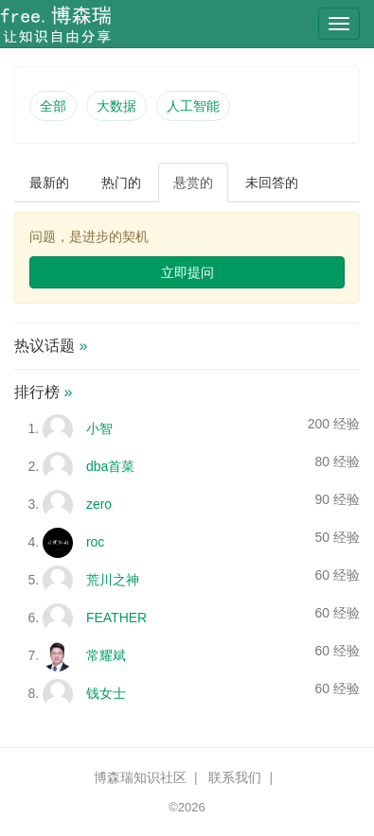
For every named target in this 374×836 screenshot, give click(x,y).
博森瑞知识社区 (140, 777)
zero (99, 504)
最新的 (49, 182)
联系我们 (234, 777)
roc (95, 541)
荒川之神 (112, 579)
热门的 (121, 182)
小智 (99, 428)
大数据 (116, 105)
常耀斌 (106, 655)
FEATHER (116, 617)
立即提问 (187, 272)
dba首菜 (110, 466)
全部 (53, 105)
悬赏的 (193, 182)
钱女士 (106, 693)
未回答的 (271, 182)
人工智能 (193, 105)
